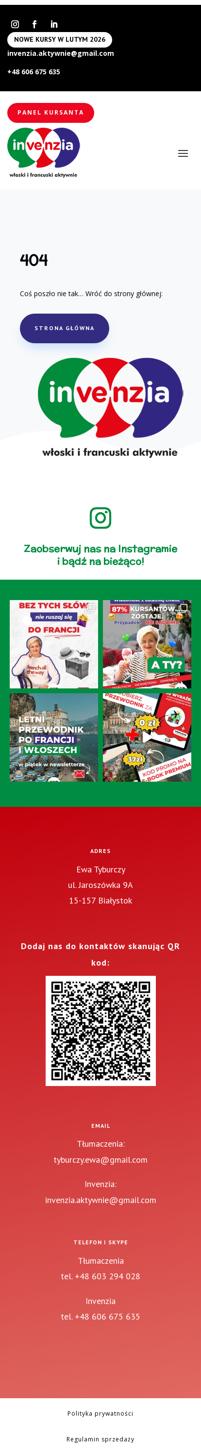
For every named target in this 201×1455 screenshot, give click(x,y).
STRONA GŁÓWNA (64, 328)
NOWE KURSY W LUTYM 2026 (59, 39)
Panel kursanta (50, 112)
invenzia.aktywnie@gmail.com (60, 53)
